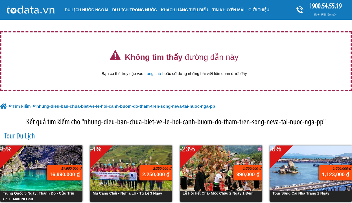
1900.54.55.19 (325, 6)
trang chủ (153, 73)
